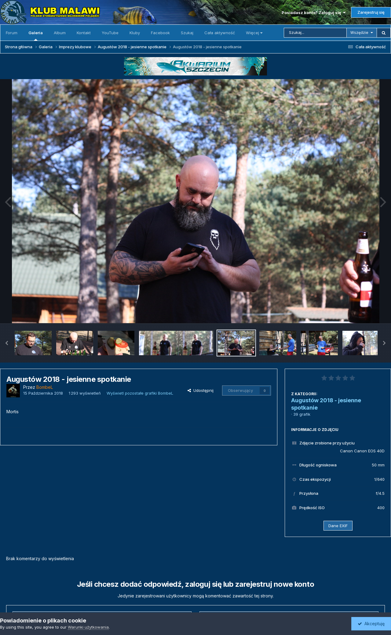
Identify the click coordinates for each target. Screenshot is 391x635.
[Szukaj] (315, 32)
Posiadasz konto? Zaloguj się (313, 12)
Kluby (135, 32)
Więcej (254, 32)
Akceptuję (371, 623)
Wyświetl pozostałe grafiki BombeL (140, 393)
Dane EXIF (338, 525)
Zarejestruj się (371, 12)
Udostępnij (201, 390)
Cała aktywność (219, 32)
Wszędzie (359, 32)
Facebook (160, 32)
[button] (6, 343)
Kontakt (84, 32)
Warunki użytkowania (88, 627)
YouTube (110, 32)
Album (60, 32)
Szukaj (187, 32)
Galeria (35, 35)
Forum (11, 32)
